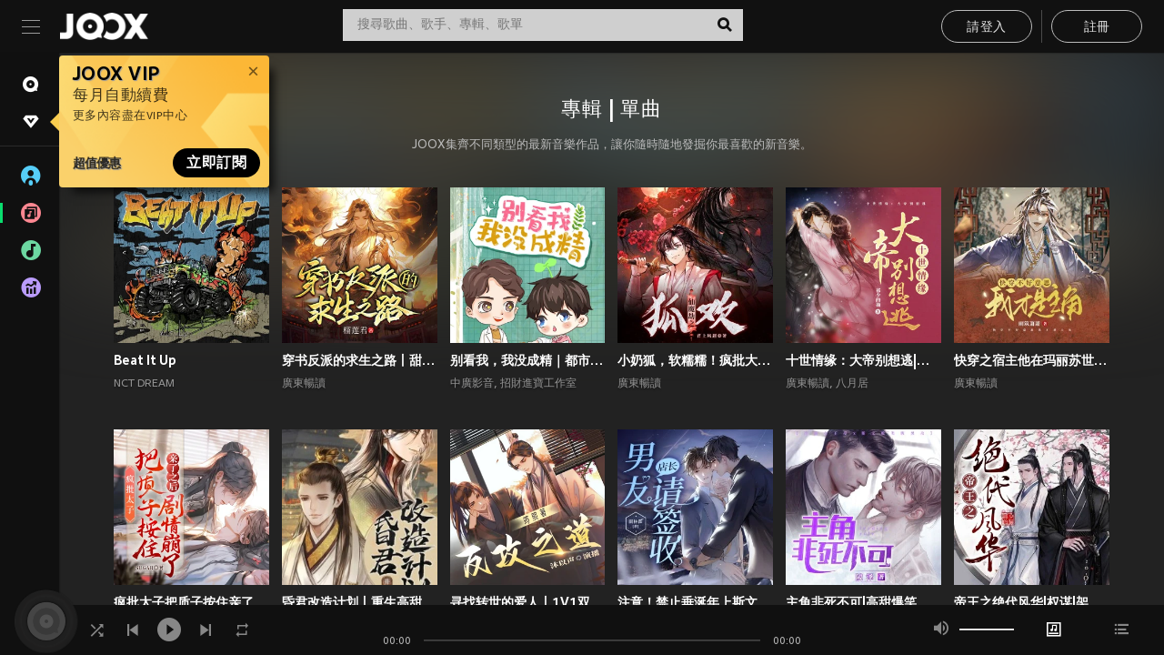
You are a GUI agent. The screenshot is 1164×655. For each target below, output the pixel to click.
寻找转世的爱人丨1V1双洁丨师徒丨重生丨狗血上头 (528, 602)
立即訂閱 (216, 163)
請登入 (986, 28)
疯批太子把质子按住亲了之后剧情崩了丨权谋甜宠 (191, 602)
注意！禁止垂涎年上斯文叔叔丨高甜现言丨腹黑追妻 (695, 602)
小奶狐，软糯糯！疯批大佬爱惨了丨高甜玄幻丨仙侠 (695, 360)
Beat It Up (145, 360)
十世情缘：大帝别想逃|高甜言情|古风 (863, 360)
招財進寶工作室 (538, 384)
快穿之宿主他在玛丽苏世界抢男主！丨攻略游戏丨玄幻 (1031, 360)
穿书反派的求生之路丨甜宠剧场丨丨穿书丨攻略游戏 (359, 360)
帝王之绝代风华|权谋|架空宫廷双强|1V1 (1031, 602)
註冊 (1097, 28)
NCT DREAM (144, 384)
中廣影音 (472, 384)
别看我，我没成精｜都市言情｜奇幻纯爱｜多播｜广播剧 (528, 360)
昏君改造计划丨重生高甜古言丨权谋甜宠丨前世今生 (359, 602)
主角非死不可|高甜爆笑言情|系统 (863, 602)
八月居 (852, 384)
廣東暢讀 (304, 384)
